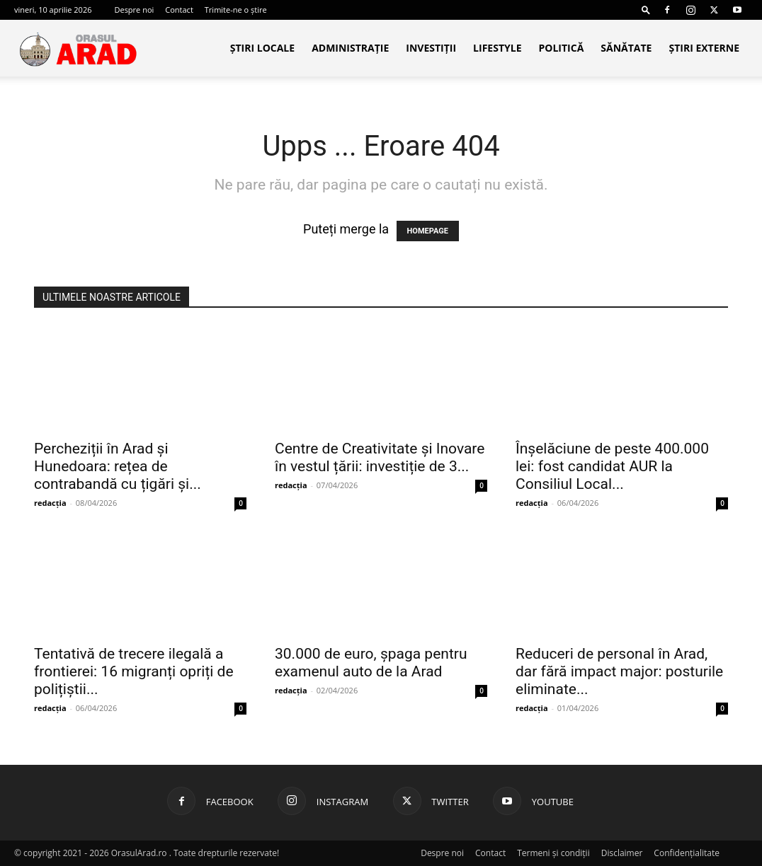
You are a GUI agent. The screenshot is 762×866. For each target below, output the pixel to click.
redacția (50, 502)
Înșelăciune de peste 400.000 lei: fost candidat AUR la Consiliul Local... (612, 466)
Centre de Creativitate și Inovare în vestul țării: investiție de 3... (379, 457)
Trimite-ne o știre (236, 9)
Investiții (431, 47)
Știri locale (262, 47)
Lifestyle (497, 47)
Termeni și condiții (553, 853)
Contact (179, 9)
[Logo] (78, 48)
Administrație (350, 47)
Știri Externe (704, 47)
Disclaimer (622, 853)
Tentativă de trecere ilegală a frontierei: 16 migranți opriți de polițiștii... (134, 671)
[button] (645, 9)
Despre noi (134, 9)
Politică (561, 47)
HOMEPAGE (427, 231)
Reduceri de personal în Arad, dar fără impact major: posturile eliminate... (619, 671)
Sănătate (626, 47)
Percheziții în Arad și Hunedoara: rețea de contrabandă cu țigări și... (117, 466)
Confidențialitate (687, 853)
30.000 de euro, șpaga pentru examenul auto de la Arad (371, 662)
